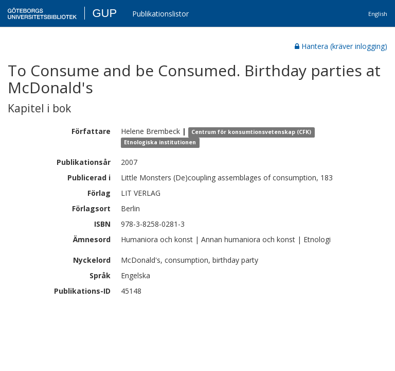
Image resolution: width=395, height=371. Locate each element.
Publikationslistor (160, 14)
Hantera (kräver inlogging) (341, 46)
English (377, 14)
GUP (104, 13)
